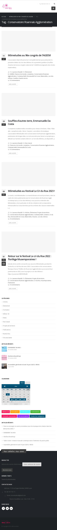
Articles (27, 212)
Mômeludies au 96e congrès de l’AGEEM (29, 55)
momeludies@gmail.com (18, 495)
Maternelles (44, 76)
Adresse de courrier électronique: (21, 464)
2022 (5, 404)
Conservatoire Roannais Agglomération (42, 145)
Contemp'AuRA (21, 76)
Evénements (35, 412)
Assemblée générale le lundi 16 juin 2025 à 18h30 (23, 365)
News (4, 318)
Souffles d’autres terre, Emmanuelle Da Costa (29, 122)
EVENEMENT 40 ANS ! (14, 347)
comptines (30, 74)
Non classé (28, 143)
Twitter (7, 508)
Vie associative (7, 338)
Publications (6, 330)
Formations (15, 412)
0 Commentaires (15, 80)
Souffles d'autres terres (20, 78)
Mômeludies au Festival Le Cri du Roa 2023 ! (31, 191)
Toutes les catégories (37, 416)
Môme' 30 (6, 314)
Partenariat (11, 282)
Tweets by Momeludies (9, 479)
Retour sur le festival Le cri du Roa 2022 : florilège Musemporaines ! (29, 257)
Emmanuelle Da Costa (33, 76)
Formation (6, 310)
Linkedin (11, 508)
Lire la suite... (13, 84)
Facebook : (3, 508)
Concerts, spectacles (9, 416)
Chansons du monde (16, 145)
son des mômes (43, 217)
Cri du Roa (37, 280)
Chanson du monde (20, 74)
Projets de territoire (43, 212)
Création (46, 214)
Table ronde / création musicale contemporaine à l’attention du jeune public (26, 441)
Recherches (6, 334)
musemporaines (46, 280)
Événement (28, 72)
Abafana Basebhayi (14, 356)
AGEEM (12, 74)
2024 (26, 404)
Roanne (35, 217)
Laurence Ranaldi (17, 72)
